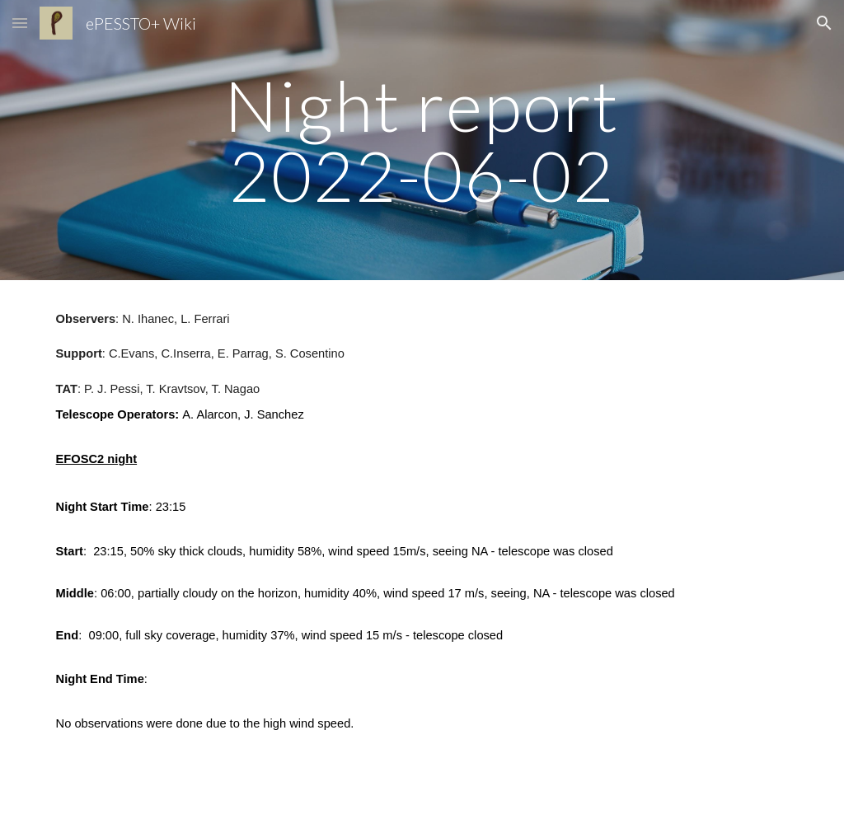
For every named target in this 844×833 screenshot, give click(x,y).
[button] (20, 22)
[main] (421, 140)
